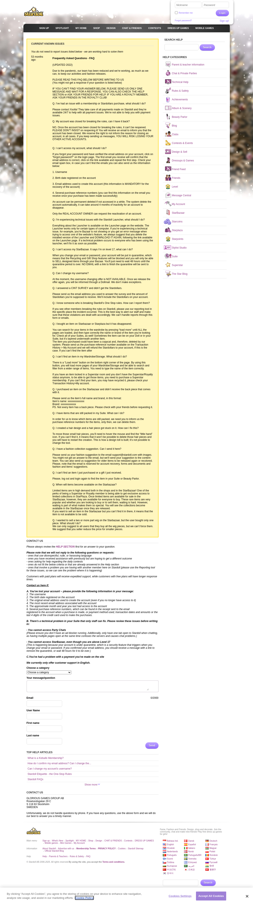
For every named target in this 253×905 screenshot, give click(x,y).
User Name (33, 710)
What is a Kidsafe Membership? (46, 758)
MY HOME (81, 841)
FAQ (88, 856)
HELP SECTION (65, 546)
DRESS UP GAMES (144, 841)
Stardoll (33, 11)
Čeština (170, 862)
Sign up (46, 841)
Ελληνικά (192, 862)
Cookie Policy (84, 897)
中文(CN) (171, 869)
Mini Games (65, 843)
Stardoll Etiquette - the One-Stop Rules (50, 774)
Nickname (182, 5)
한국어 (170, 873)
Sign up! (224, 20)
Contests (128, 841)
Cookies (122, 848)
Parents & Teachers (58, 856)
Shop (90, 841)
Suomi (170, 859)
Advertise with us (66, 848)
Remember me (186, 13)
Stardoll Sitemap (135, 848)
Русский (213, 862)
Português (172, 855)
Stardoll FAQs (35, 779)
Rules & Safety (77, 856)
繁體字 (213, 869)
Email (30, 697)
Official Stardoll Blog (54, 851)
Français (214, 844)
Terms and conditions (113, 862)
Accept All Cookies (211, 896)
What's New (57, 841)
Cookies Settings (180, 896)
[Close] (247, 896)
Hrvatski (171, 848)
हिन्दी (212, 866)
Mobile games (51, 843)
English (170, 844)
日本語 (191, 869)
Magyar (213, 848)
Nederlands (172, 851)
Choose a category (38, 667)
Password (209, 5)
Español (192, 844)
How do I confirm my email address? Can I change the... (59, 763)
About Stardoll (49, 848)
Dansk (191, 841)
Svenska (192, 859)
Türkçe (213, 859)
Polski (212, 851)
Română (214, 855)
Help (45, 856)
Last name (33, 735)
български (172, 866)
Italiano (191, 848)
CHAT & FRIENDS (113, 841)
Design (99, 841)
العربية (191, 866)
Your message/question (41, 677)
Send (152, 745)
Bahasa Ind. (172, 841)
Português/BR (195, 855)
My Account (79, 843)
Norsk (191, 851)
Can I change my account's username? (50, 768)
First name (33, 722)
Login (222, 13)
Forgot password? (183, 20)
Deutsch (213, 841)
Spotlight (69, 841)
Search (207, 47)
